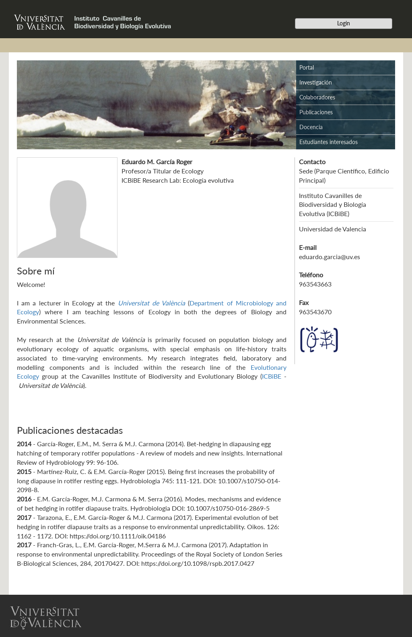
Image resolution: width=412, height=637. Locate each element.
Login (343, 23)
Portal (306, 67)
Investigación (315, 82)
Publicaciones (316, 112)
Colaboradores (317, 97)
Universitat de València (151, 303)
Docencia (311, 127)
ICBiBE (271, 376)
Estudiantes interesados (328, 141)
